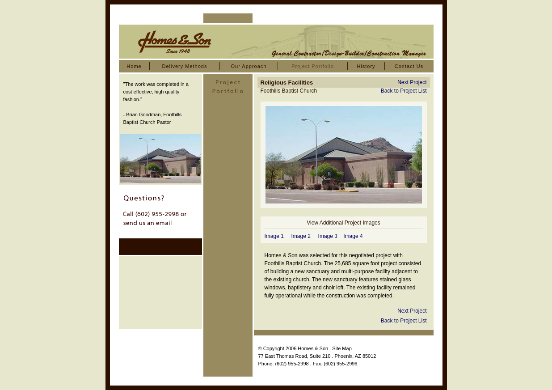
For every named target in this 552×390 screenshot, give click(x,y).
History (366, 66)
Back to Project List (404, 91)
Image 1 (274, 236)
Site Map (341, 348)
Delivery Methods (184, 66)
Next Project (411, 82)
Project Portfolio (312, 66)
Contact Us (409, 66)
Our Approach (249, 66)
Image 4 (352, 236)
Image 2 (301, 236)
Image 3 (327, 236)
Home (133, 66)
